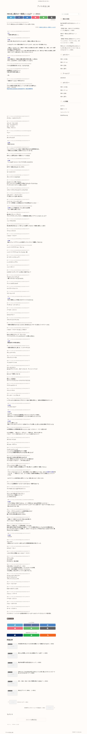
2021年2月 (63, 77)
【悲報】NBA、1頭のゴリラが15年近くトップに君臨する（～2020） (70, 29)
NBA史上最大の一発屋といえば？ (47, 27)
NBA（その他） (10, 618)
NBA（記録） (63, 65)
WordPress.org (64, 115)
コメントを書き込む (31, 719)
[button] (79, 14)
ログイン (62, 105)
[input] (70, 14)
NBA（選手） (63, 68)
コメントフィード (64, 112)
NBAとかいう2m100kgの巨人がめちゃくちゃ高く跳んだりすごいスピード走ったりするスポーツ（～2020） (70, 48)
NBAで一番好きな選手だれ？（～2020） (68, 34)
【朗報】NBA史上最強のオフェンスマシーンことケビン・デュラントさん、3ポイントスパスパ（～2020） (70, 40)
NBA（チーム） (64, 62)
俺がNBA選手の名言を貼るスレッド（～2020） (70, 24)
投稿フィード (63, 109)
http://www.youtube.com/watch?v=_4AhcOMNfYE (20, 88)
